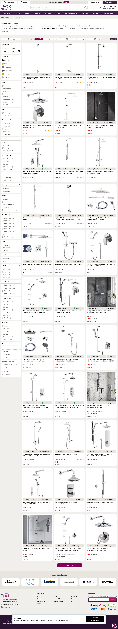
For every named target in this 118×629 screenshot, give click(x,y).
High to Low (90, 39)
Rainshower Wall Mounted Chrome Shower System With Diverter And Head (69, 172)
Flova (5, 94)
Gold (6, 74)
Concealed (7, 188)
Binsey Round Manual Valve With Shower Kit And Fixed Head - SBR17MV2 (69, 311)
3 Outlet (6, 250)
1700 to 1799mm (8, 293)
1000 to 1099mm (8, 218)
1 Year (5, 129)
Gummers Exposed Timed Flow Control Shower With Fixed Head (36, 78)
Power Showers (6, 374)
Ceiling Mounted (8, 202)
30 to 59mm (7, 315)
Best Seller (39, 39)
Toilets (18, 13)
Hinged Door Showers (8, 361)
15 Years (6, 126)
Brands (24, 2)
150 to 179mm (8, 302)
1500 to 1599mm (8, 229)
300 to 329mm (8, 312)
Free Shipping (48, 39)
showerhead (92, 28)
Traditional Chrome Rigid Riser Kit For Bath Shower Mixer (68, 78)
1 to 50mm (7, 328)
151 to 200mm (8, 161)
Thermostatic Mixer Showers (9, 364)
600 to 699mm (8, 237)
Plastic (6, 148)
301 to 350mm (8, 167)
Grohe (5, 96)
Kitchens (95, 13)
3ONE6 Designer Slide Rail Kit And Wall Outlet (100, 503)
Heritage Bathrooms (9, 99)
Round (6, 258)
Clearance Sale (9, 2)
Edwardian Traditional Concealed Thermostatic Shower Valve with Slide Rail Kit (36, 406)
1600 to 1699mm (8, 291)
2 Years (6, 131)
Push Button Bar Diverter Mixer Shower (68, 454)
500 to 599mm (8, 234)
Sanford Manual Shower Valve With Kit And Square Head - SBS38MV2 (37, 172)
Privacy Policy (57, 599)
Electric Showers (6, 368)
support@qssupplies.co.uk (9, 604)
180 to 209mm (8, 304)
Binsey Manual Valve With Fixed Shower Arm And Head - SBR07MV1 (37, 126)
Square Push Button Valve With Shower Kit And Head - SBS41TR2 (36, 503)
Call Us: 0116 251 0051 (109, 6)
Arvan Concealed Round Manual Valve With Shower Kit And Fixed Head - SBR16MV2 (37, 311)
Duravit (6, 91)
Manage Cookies (95, 620)
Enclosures (48, 13)
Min (6, 48)
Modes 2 (6, 272)
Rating (98, 39)
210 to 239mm (8, 307)
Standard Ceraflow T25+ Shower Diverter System (36, 549)
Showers (37, 13)
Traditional (7, 115)
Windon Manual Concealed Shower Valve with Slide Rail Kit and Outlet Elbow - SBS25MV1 (100, 360)
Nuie (5, 105)
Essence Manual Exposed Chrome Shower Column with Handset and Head (36, 455)
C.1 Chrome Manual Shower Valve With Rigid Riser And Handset (100, 172)
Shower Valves (6, 351)
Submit (112, 599)
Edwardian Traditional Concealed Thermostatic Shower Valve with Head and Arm (68, 503)
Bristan (6, 86)
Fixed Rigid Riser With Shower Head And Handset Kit (101, 78)
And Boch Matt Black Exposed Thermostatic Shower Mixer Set (98, 406)
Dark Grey (8, 70)
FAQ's (72, 599)
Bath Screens (5, 348)
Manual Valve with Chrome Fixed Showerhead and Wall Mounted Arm (97, 549)
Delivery (56, 596)
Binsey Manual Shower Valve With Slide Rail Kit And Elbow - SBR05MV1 (101, 265)
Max (13, 48)
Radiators (85, 13)
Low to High (81, 39)
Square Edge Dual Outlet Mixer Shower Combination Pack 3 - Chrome (99, 218)
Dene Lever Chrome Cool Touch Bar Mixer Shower (68, 265)
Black (6, 60)
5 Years (6, 134)
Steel (6, 77)
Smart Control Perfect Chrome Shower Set (37, 264)
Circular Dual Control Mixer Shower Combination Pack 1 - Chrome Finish (35, 360)
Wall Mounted (8, 207)
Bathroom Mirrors (109, 13)
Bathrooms (7, 13)
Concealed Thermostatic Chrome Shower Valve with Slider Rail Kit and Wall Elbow (68, 549)
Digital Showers (6, 358)
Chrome (7, 67)
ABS (5, 142)
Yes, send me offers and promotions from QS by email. (103, 596)
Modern (6, 113)
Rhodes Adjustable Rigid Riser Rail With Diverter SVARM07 (68, 126)
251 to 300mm (8, 337)
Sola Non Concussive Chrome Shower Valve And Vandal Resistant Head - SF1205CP (68, 218)
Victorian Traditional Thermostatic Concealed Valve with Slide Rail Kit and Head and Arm (69, 406)
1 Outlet (6, 245)
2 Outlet (6, 248)
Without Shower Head (10, 210)
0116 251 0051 (6, 607)
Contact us (74, 596)
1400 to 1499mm (8, 226)
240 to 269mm (8, 310)
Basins (27, 13)
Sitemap (39, 603)
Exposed (6, 191)
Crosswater (7, 88)
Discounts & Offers (42, 601)
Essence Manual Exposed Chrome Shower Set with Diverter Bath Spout (100, 126)
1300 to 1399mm (8, 223)
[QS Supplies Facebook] (4, 621)
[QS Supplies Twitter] (8, 621)
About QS (39, 596)
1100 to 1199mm (8, 221)
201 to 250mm (8, 164)
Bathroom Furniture (71, 13)
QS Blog (39, 599)
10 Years (6, 123)
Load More (69, 565)
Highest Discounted (60, 39)
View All (113, 39)
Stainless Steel (8, 150)
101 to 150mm (8, 159)
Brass (6, 63)
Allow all (95, 617)
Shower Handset (8, 204)
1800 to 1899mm (8, 231)
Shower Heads (6, 354)
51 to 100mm (7, 169)
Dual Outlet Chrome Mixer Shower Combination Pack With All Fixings (66, 360)
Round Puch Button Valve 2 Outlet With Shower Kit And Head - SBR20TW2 (99, 455)
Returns (73, 601)
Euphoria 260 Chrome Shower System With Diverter (37, 218)
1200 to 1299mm (8, 285)
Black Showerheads (7, 371)
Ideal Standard (8, 102)
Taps (58, 13)
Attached (6, 199)
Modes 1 (6, 269)
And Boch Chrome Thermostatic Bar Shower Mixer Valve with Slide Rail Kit (99, 311)
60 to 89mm (7, 318)
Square (6, 261)
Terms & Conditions (59, 601)
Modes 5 (6, 277)
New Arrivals (72, 39)
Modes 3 (6, 274)
